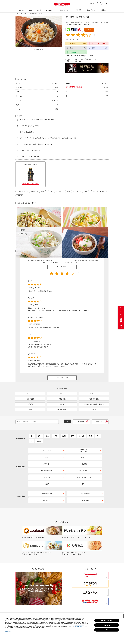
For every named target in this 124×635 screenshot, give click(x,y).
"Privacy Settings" (79, 625)
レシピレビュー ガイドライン (101, 228)
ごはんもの (76, 59)
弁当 (51, 191)
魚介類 (55, 423)
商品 (30, 9)
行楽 (85, 191)
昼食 (68, 191)
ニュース (20, 9)
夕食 (77, 191)
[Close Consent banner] (121, 616)
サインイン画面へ (62, 244)
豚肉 (72, 61)
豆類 (90, 423)
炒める (89, 59)
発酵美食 (78, 9)
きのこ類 (81, 423)
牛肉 (32, 423)
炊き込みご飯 (21, 191)
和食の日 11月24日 (98, 191)
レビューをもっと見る (62, 355)
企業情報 (103, 9)
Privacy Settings (106, 620)
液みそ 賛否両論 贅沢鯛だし (75, 87)
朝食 (60, 191)
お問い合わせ (90, 9)
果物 (98, 423)
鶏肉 (47, 423)
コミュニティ (49, 9)
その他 (94, 59)
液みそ (33, 191)
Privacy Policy (8, 631)
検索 (107, 3)
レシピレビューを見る (71, 39)
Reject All (107, 625)
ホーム (18, 13)
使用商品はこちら (39, 49)
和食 (42, 191)
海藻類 (64, 423)
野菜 (76, 61)
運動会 (20, 195)
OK (107, 630)
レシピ (38, 9)
